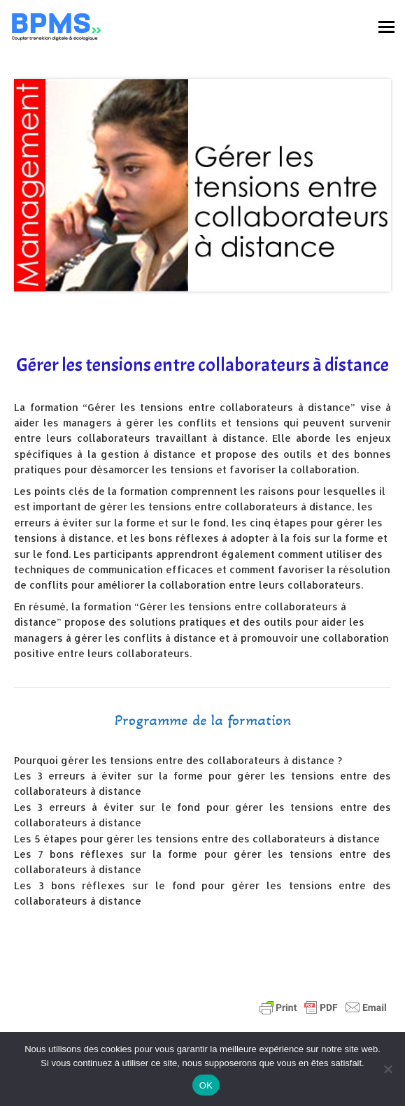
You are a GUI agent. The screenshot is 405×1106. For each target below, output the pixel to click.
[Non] (388, 1069)
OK (206, 1085)
